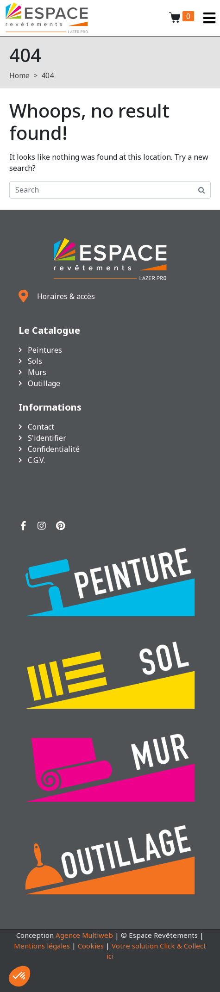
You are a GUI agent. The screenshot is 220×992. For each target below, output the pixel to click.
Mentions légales (42, 945)
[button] (19, 976)
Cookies (91, 945)
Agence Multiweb (84, 935)
